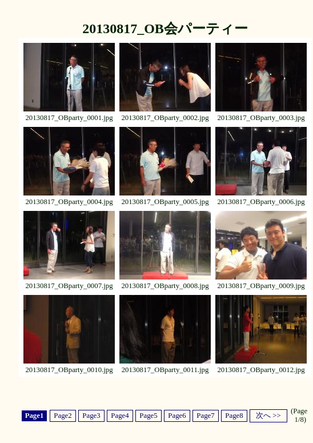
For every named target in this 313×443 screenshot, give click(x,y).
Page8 (234, 416)
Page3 (91, 416)
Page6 (177, 416)
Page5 (148, 416)
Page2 (62, 416)
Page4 (120, 416)
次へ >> (268, 416)
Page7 (205, 416)
